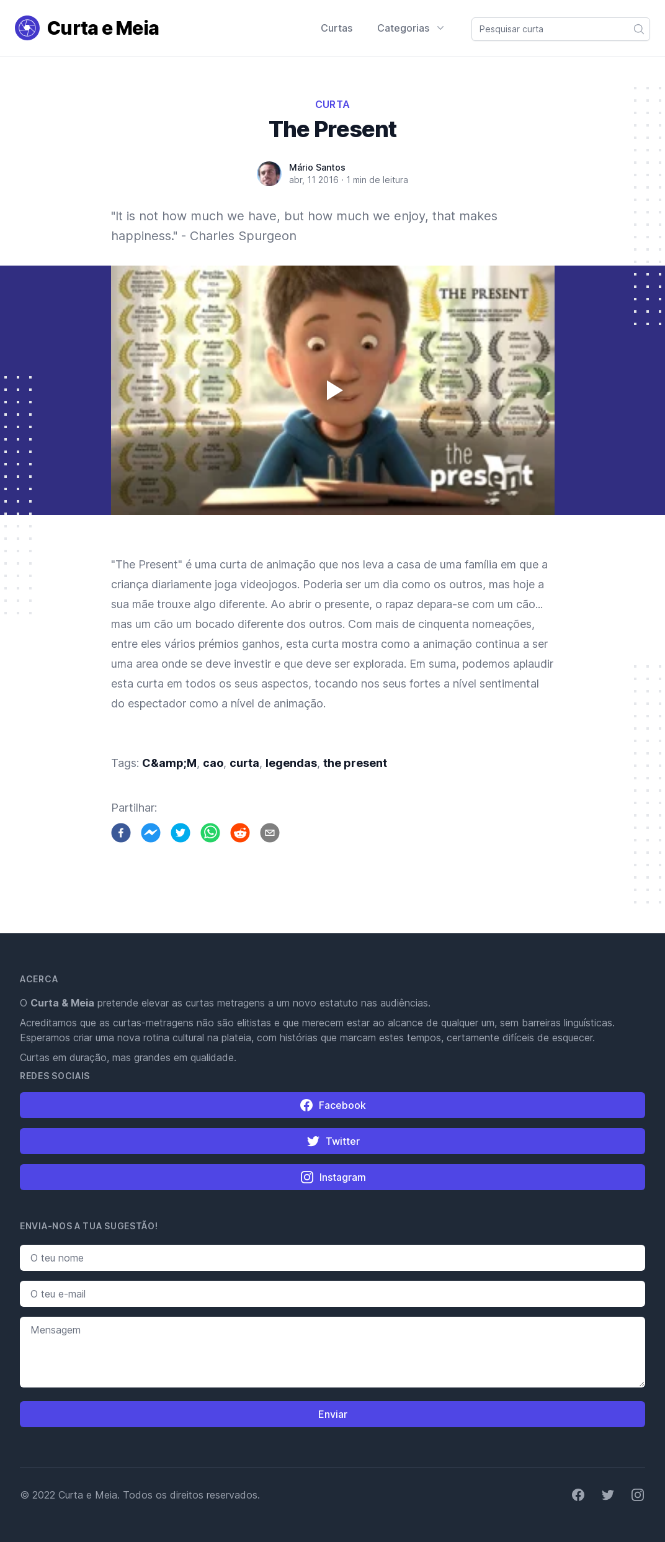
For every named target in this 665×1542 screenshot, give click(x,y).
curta (244, 762)
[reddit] (240, 833)
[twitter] (180, 833)
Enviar (332, 1414)
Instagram (333, 1177)
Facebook (332, 1105)
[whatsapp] (210, 833)
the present (355, 762)
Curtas (336, 28)
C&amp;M (169, 762)
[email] (270, 833)
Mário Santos (317, 167)
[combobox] (560, 29)
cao (213, 762)
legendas (291, 762)
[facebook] (121, 833)
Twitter (333, 1141)
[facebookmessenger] (151, 833)
